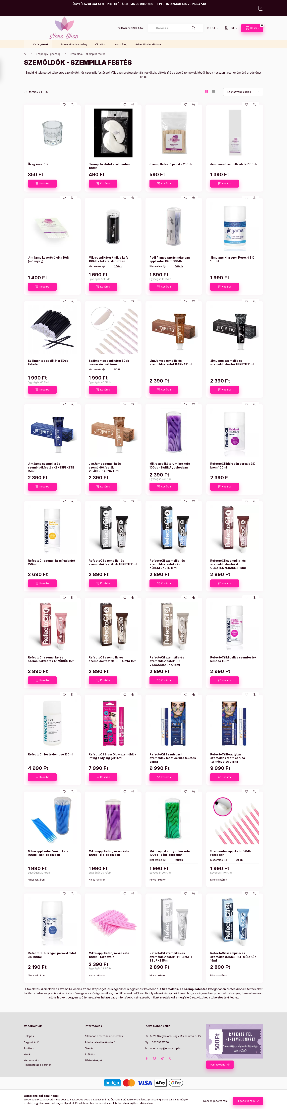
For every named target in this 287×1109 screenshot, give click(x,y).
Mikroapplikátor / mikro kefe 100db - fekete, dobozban (109, 259)
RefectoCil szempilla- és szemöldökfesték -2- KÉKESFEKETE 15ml (167, 564)
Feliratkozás (217, 1064)
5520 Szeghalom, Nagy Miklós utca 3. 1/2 (175, 1036)
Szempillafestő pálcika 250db (170, 164)
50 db (239, 859)
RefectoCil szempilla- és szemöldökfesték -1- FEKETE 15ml (113, 562)
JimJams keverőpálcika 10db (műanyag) (49, 259)
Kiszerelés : (97, 266)
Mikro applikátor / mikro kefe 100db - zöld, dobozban (169, 852)
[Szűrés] (4, 70)
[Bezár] (260, 8)
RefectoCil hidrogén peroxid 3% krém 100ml (232, 465)
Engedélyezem (246, 1100)
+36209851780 (159, 1042)
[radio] (213, 91)
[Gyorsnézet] (72, 104)
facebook (147, 1058)
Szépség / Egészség (48, 53)
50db (117, 369)
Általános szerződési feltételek (104, 1036)
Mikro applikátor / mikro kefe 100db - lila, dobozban (109, 852)
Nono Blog (121, 44)
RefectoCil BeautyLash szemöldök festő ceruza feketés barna (172, 758)
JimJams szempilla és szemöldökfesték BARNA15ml (170, 362)
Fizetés (89, 1048)
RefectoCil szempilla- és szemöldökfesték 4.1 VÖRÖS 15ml (51, 659)
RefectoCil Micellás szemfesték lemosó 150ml (233, 659)
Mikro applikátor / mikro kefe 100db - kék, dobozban (48, 852)
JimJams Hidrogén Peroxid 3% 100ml (232, 259)
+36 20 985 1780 (141, 4)
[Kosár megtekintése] (252, 28)
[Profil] (230, 28)
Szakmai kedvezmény (73, 44)
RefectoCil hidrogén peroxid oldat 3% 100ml (52, 954)
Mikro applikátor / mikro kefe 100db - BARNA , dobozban (169, 465)
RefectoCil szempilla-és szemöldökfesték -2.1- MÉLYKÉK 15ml (233, 956)
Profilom (29, 1048)
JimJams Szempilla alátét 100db (233, 164)
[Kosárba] (42, 184)
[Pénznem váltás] (211, 28)
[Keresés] (193, 28)
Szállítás (90, 1054)
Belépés (29, 1036)
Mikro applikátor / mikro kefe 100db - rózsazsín (109, 954)
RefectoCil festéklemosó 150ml (50, 754)
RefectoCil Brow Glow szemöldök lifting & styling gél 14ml (112, 756)
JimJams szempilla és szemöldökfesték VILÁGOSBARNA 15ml (105, 467)
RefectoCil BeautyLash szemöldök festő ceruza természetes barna (227, 758)
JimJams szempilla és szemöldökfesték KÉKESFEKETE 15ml (51, 467)
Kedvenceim (31, 1060)
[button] (38, 44)
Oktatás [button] (100, 44)
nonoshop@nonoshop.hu (166, 1048)
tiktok (163, 1058)
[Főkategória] (25, 54)
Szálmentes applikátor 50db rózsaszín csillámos (109, 362)
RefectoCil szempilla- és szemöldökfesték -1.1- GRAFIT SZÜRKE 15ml (170, 956)
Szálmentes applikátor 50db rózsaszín (230, 852)
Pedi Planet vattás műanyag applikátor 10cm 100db (169, 259)
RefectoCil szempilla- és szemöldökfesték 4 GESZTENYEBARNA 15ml (228, 564)
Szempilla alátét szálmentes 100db (109, 165)
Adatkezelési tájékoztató (100, 1042)
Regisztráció (31, 1042)
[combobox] (175, 28)
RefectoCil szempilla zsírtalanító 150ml (51, 562)
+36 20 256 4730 (193, 4)
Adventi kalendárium (148, 44)
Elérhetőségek (93, 1060)
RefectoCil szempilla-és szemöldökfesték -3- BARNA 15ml (113, 659)
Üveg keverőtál (38, 164)
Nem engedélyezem (215, 1100)
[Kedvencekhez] (64, 104)
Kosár (27, 1054)
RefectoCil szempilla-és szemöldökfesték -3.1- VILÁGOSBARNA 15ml (166, 661)
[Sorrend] (243, 92)
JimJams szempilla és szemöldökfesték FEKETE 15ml (232, 362)
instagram (155, 1058)
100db (118, 266)
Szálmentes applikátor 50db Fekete (48, 362)
